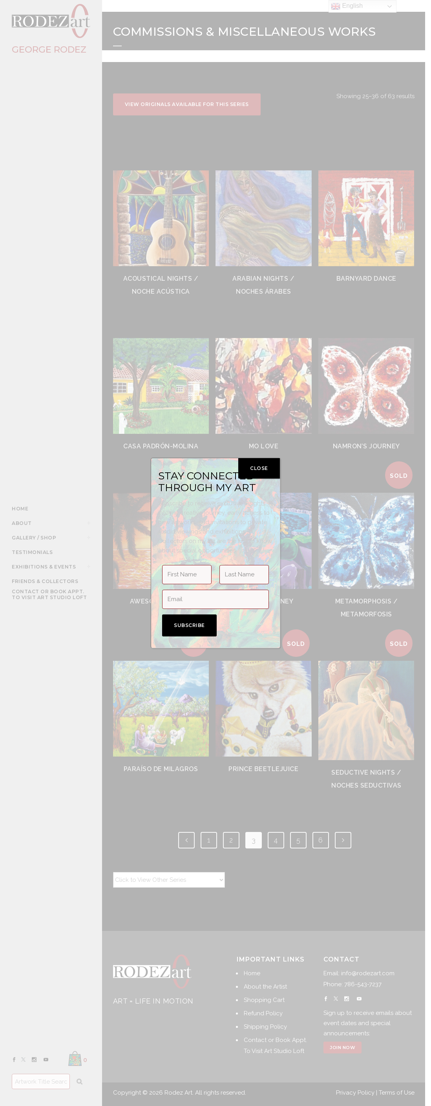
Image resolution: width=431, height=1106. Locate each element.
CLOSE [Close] (259, 468)
